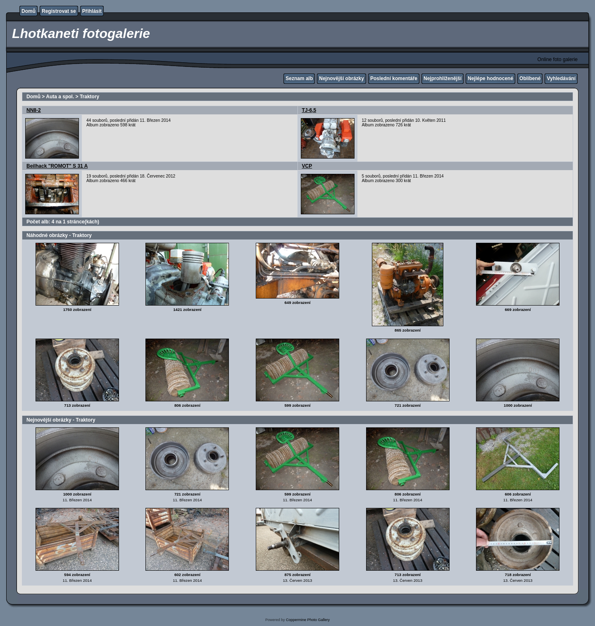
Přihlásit (92, 11)
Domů (28, 11)
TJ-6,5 (309, 110)
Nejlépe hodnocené (490, 78)
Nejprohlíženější (443, 78)
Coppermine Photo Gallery (308, 620)
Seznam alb (299, 78)
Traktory (89, 97)
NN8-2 (33, 110)
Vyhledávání (561, 78)
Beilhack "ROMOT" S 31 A (57, 166)
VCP (307, 166)
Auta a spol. (60, 97)
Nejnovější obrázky (341, 78)
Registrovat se (59, 11)
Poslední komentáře (393, 78)
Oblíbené (529, 78)
